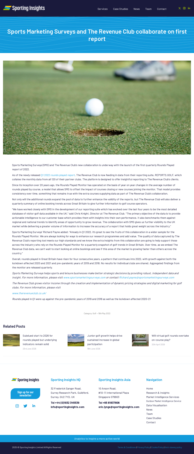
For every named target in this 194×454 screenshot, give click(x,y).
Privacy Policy (143, 447)
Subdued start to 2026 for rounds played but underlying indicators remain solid (40, 340)
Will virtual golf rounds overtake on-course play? (170, 337)
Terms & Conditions (127, 447)
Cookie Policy (157, 447)
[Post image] (11, 340)
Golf (94, 313)
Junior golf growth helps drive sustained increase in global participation (104, 340)
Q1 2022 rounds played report (58, 175)
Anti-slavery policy (173, 447)
